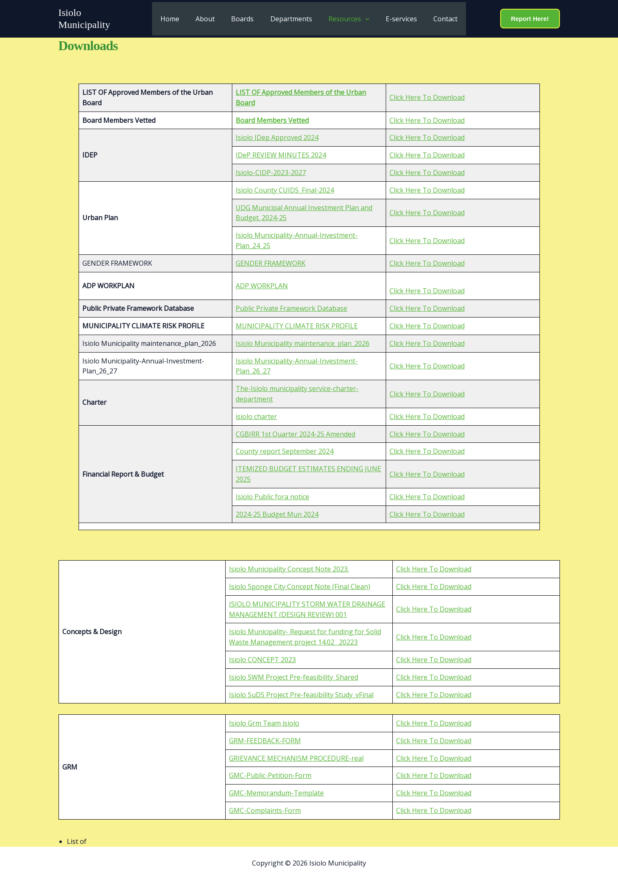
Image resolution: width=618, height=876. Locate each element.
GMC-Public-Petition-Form (270, 771)
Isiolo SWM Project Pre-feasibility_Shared (293, 673)
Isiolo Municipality (97, 16)
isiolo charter (256, 412)
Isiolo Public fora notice (272, 492)
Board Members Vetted (272, 116)
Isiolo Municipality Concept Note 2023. (289, 565)
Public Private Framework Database (291, 304)
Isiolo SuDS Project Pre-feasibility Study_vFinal (301, 690)
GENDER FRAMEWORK (270, 259)
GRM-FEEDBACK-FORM (265, 736)
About (211, 16)
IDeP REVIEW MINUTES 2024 (281, 151)
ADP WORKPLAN (262, 281)
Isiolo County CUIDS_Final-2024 (285, 185)
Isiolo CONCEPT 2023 (262, 655)
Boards (245, 16)
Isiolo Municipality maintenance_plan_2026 (302, 339)
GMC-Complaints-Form (265, 806)
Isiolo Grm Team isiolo (264, 719)
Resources (346, 16)
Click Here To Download (427, 93)
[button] (362, 16)
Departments (291, 16)
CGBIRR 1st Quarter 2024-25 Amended (295, 429)
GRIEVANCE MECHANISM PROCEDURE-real (296, 754)
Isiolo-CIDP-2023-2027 (271, 168)
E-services (395, 16)
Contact (436, 16)
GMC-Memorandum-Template (276, 789)
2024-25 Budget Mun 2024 (277, 510)
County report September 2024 (284, 447)
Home (179, 16)
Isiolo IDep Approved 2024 (277, 133)
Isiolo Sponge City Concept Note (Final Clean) (299, 582)
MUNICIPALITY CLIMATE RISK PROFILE (297, 321)
